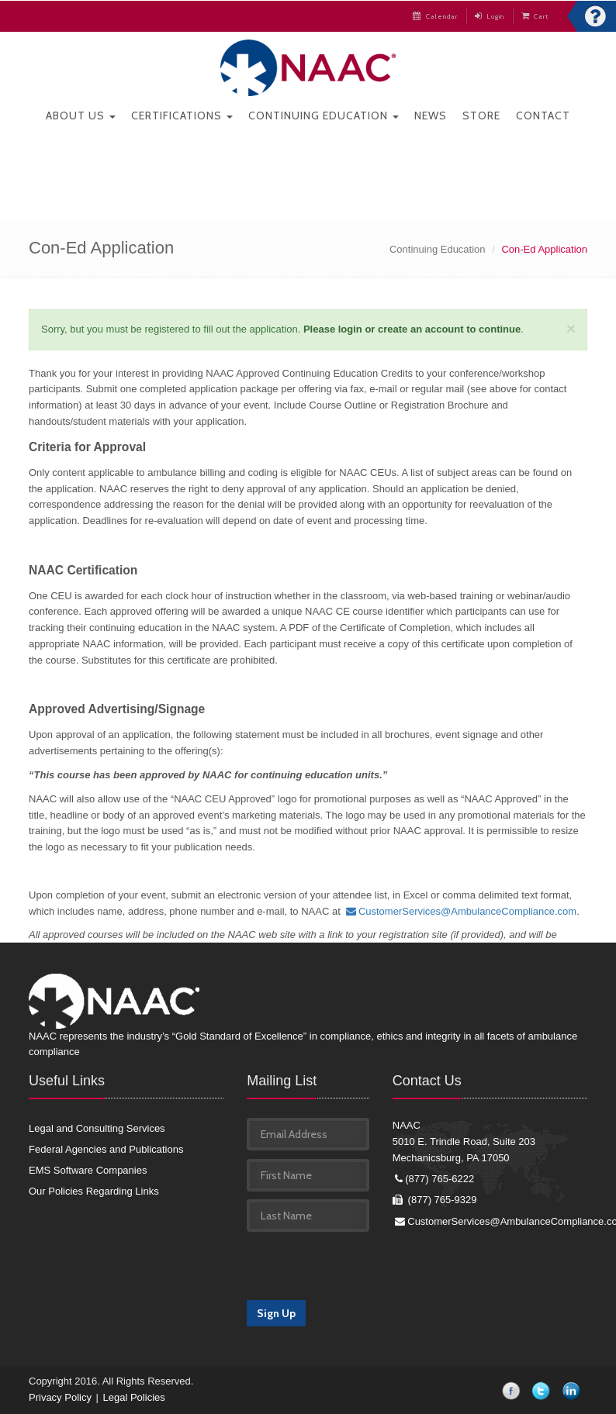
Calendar (435, 16)
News (430, 115)
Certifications (182, 115)
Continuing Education (323, 115)
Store (481, 115)
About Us (81, 115)
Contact (543, 115)
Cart (535, 16)
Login (489, 16)
